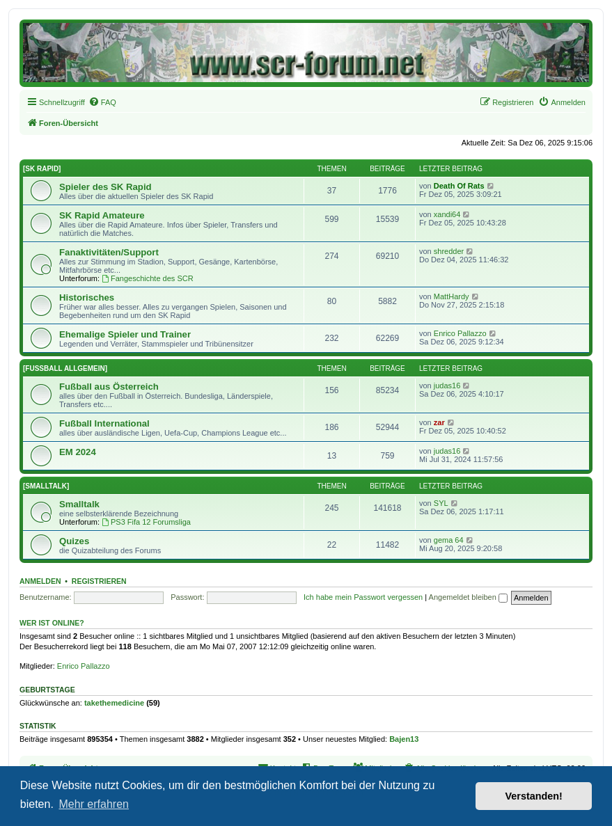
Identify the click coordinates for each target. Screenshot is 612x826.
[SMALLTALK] (46, 486)
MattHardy (451, 296)
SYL (441, 503)
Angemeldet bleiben (468, 597)
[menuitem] (102, 102)
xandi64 (447, 214)
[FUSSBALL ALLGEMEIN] (65, 368)
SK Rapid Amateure (102, 215)
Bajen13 (403, 739)
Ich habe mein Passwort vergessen (363, 597)
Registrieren (99, 581)
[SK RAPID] (42, 169)
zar (439, 422)
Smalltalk (79, 504)
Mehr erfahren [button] (93, 804)
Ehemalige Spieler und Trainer (125, 334)
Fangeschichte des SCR (147, 278)
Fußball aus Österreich (109, 386)
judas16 (447, 385)
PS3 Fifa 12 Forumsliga (146, 522)
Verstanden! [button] (534, 796)
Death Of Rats (459, 186)
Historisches (86, 297)
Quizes (74, 541)
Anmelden (40, 581)
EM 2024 (77, 452)
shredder (449, 251)
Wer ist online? (51, 623)
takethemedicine (114, 703)
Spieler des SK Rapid (105, 187)
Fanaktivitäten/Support (109, 252)
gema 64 (449, 540)
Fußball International (104, 423)
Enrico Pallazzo (460, 333)
